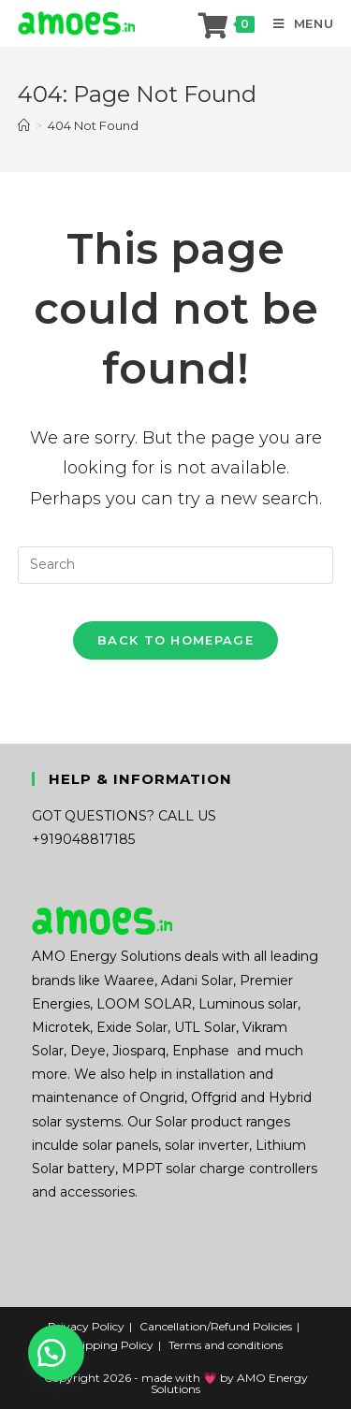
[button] (56, 1353)
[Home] (24, 125)
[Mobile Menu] (296, 23)
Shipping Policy (111, 1345)
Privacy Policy (86, 1326)
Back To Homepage (175, 639)
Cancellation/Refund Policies (215, 1326)
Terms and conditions (225, 1345)
